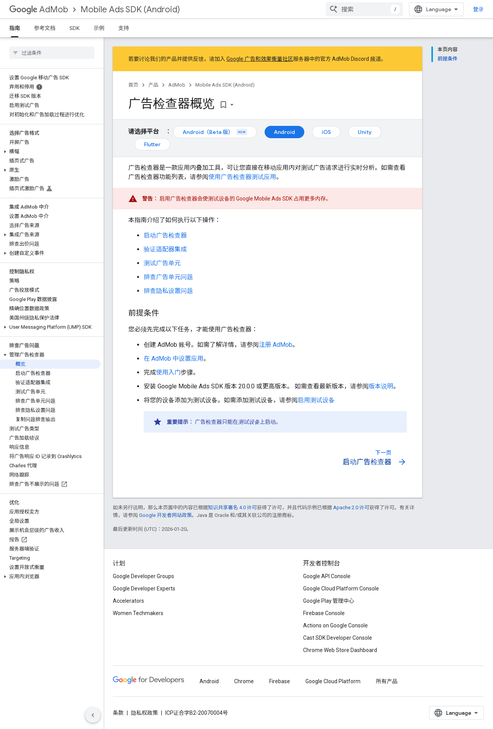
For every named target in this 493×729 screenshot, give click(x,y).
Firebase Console (324, 613)
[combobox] (364, 9)
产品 (153, 85)
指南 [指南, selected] (14, 28)
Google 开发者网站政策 (165, 515)
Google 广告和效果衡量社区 (259, 59)
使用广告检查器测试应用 (242, 177)
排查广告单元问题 (168, 277)
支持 (123, 28)
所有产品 (386, 681)
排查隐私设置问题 (168, 290)
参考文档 (44, 28)
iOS (326, 132)
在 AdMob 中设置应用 (173, 358)
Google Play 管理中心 (328, 601)
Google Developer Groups (143, 576)
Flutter (152, 144)
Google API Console (326, 576)
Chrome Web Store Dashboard (340, 650)
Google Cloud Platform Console (341, 588)
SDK (74, 28)
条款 (118, 713)
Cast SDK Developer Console (337, 638)
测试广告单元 (162, 263)
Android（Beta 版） (215, 132)
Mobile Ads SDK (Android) (130, 9)
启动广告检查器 (165, 235)
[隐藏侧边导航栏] (93, 715)
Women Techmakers (138, 613)
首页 (133, 85)
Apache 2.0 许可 (351, 507)
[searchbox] (51, 53)
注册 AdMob (275, 344)
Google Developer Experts (144, 588)
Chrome (244, 681)
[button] (50, 151)
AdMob (38, 9)
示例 (99, 28)
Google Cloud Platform (333, 681)
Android (284, 132)
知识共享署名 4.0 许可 (232, 507)
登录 (478, 9)
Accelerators (128, 601)
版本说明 (381, 386)
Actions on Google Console (335, 625)
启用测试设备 (316, 400)
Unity (365, 132)
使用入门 (168, 372)
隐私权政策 (144, 713)
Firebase (279, 681)
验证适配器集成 (165, 249)
